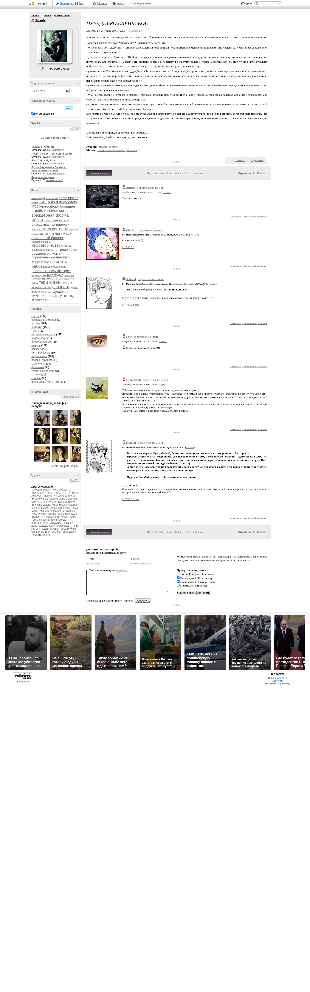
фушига (74, 287)
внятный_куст (39, 522)
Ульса (72, 531)
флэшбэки (37, 367)
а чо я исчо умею (62, 202)
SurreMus (62, 516)
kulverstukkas (62, 507)
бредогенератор (41, 341)
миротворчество (45, 245)
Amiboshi (36, 495)
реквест (36, 349)
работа (38, 266)
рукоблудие (55, 275)
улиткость (60, 287)
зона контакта (55, 229)
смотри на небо (42, 278)
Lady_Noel (37, 510)
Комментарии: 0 (56, 150)
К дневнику (174, 173)
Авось (120, 3)
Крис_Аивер (56, 525)
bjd (43, 198)
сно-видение (66, 278)
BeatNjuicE (37, 498)
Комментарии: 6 (56, 156)
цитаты (35, 323)
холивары (37, 291)
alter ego (36, 198)
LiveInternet (37, 4)
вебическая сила (58, 211)
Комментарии (62, 15)
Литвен (35, 528)
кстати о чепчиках (55, 233)
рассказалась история (51, 271)
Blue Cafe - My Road (43, 160)
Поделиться (257, 160)
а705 (34, 206)
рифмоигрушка (38, 275)
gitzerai (47, 504)
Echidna (62, 501)
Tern (33, 519)
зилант (36, 229)
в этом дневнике (44, 113)
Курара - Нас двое (42, 177)
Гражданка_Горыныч (61, 522)
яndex (45, 300)
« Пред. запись (154, 173)
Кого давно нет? (41, 489)
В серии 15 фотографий (64, 466)
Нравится (240, 160)
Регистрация (67, 3)
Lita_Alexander (53, 510)
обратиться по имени (150, 187)
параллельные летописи (51, 257)
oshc (129, 336)
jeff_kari (35, 507)
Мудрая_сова (58, 528)
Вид (248, 4)
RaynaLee (71, 513)
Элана (46, 534)
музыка (66, 245)
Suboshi (33, 20)
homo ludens (68, 198)
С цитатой (248, 216)
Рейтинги (102, 3)
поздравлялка (40, 262)
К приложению (70, 396)
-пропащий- (38, 492)
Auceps (130, 187)
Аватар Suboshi (54, 46)
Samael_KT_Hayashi (43, 516)
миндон (35, 345)
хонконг (48, 292)
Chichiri (35, 501)
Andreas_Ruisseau (53, 495)
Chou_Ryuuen (49, 501)
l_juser (74, 507)
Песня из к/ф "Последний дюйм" (52, 153)
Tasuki (72, 516)
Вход (81, 3)
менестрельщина (40, 241)
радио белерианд (55, 266)
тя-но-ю (35, 374)
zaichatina (43, 519)
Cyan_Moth (133, 379)
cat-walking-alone (55, 498)
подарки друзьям (41, 360)
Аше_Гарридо (58, 519)
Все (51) (74, 480)
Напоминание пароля (141, 563)
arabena (70, 495)
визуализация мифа (43, 334)
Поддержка (243, 4)
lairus (34, 202)
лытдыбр (36, 327)
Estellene (36, 504)
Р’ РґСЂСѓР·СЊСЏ (57, 68)
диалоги (63, 224)
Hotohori (73, 504)
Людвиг (45, 528)
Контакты (277, 680)
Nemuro (70, 510)
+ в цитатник (134, 30)
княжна (35, 234)
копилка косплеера (42, 370)
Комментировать (99, 173)
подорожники (39, 356)
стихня (35, 316)
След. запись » (194, 173)
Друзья (47, 15)
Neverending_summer (44, 513)
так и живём (50, 282)
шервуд (69, 296)
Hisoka (63, 504)
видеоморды (38, 338)
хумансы (61, 291)
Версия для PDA (277, 678)
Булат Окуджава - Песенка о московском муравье (49, 169)
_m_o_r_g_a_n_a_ (57, 492)
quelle (60, 513)
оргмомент (55, 253)
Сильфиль (37, 531)
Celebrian (71, 498)
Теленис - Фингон (42, 146)
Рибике (71, 528)
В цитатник (260, 216)
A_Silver (73, 492)
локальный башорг (47, 238)
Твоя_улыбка (52, 531)
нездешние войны (42, 249)
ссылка (166, 192)
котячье (36, 378)
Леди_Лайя (71, 525)
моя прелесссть (40, 352)
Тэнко (64, 531)
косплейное (38, 363)
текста (35, 330)
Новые (262, 173)
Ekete (71, 501)
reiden (43, 202)
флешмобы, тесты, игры (45, 381)
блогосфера (49, 206)
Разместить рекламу (277, 683)
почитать (58, 261)
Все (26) (74, 128)
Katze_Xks (47, 507)
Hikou (55, 504)
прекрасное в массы (43, 319)
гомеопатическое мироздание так (117, 150)
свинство (69, 275)
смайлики (122, 570)
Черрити (36, 534)
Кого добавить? (62, 489)
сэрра (34, 282)
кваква (73, 229)
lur (63, 510)
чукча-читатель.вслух (47, 296)
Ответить (235, 216)
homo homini (52, 198)
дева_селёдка (39, 525)
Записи (35, 15)
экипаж (36, 299)
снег (56, 279)
